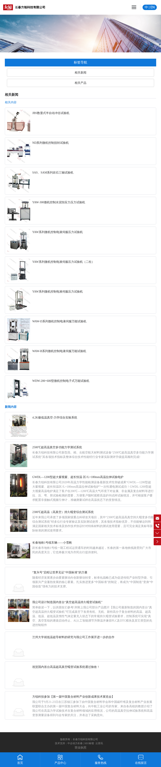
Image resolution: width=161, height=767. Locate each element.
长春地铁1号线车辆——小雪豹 (52, 542)
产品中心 (60, 762)
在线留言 (141, 762)
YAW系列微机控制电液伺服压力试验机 (57, 232)
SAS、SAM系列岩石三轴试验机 (52, 172)
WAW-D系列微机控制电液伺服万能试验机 (59, 321)
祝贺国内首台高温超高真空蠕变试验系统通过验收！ (66, 667)
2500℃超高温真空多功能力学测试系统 (57, 447)
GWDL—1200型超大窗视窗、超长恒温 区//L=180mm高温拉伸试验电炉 (77, 477)
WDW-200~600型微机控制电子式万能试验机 (60, 380)
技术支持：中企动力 (66, 743)
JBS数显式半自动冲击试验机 (50, 113)
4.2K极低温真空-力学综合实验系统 (54, 417)
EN (152, 7)
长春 (80, 743)
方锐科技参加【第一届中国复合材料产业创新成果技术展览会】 (73, 696)
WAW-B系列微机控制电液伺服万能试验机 (59, 351)
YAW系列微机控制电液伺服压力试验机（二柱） (63, 261)
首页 (20, 762)
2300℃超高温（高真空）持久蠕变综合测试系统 (63, 512)
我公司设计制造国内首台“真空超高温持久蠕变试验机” (67, 602)
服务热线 (100, 762)
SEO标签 (89, 743)
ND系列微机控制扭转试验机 (50, 142)
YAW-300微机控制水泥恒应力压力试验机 (58, 202)
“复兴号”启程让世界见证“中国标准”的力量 (59, 572)
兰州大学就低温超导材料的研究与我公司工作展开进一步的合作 (73, 637)
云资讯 (99, 743)
